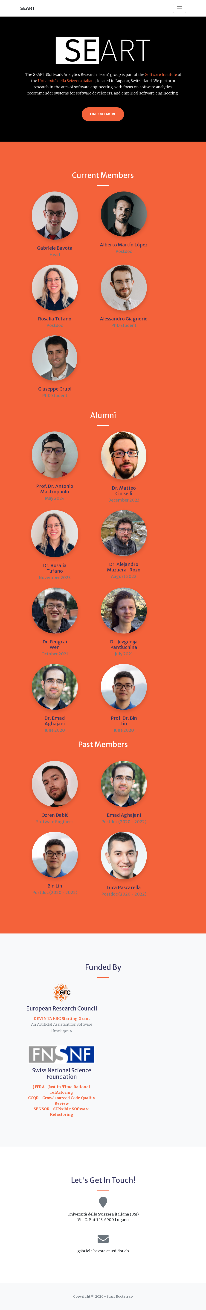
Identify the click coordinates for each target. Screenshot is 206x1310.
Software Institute (161, 74)
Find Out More (103, 114)
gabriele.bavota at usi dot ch (103, 1251)
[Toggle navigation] (179, 8)
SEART (27, 8)
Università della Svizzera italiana (67, 80)
